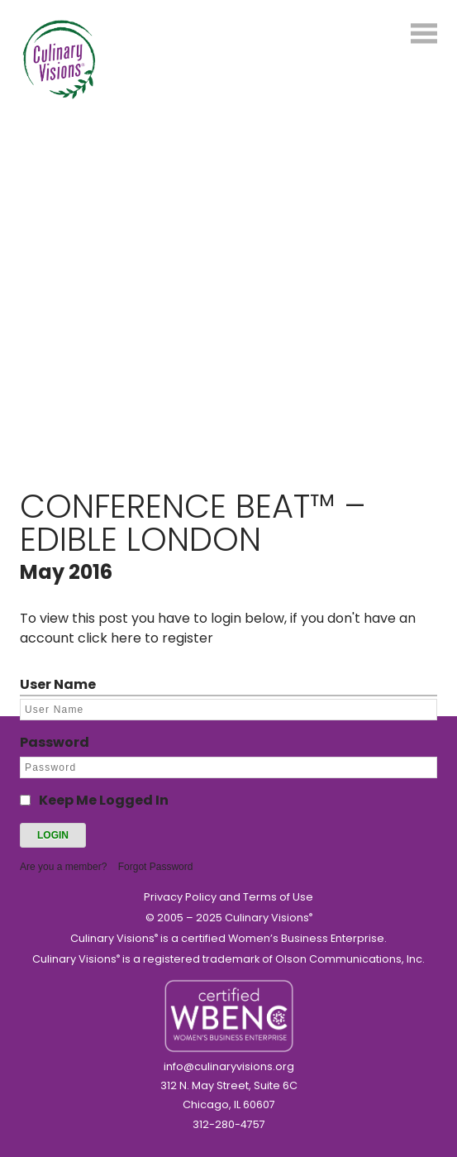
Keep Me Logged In (104, 800)
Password (54, 742)
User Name (58, 684)
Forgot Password (155, 867)
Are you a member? (63, 867)
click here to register (145, 638)
